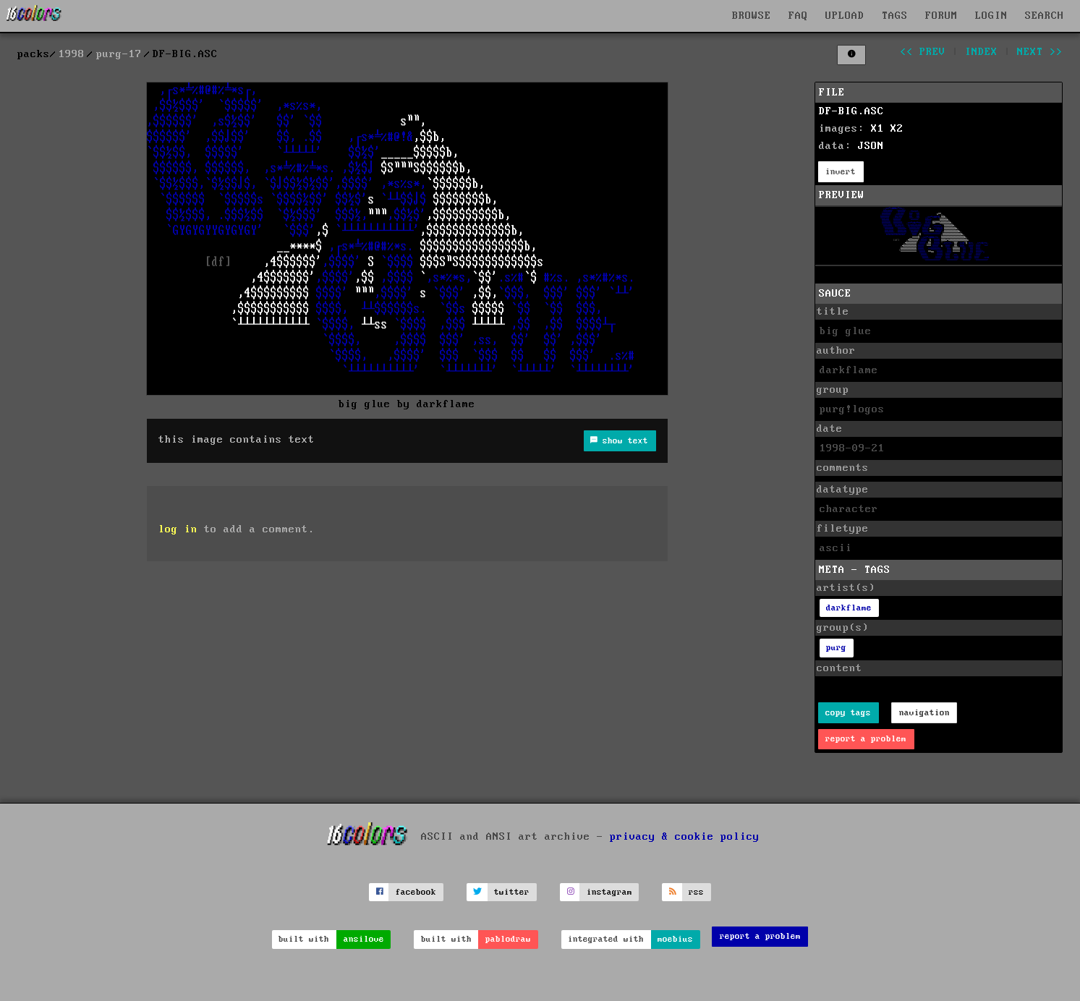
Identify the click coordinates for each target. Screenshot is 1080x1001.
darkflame (849, 608)
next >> (1040, 52)
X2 (896, 129)
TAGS (895, 16)
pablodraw (508, 939)
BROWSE (751, 16)
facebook (416, 892)
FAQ (798, 16)
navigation (924, 712)
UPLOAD (844, 16)
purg (836, 647)
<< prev (922, 52)
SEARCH (1044, 16)
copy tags (848, 712)
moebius (675, 939)
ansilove (364, 939)
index (981, 52)
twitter (512, 892)
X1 (877, 129)
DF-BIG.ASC (851, 111)
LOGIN (991, 16)
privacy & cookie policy (685, 837)
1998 (72, 54)
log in (177, 529)
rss (696, 892)
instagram (609, 892)
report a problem (865, 739)
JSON (871, 146)
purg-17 (119, 54)
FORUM (941, 16)
